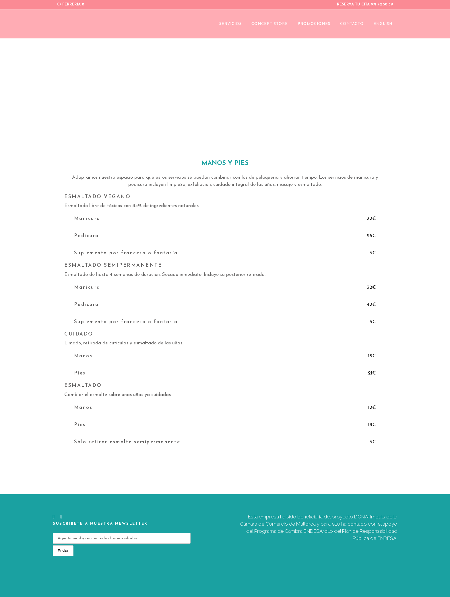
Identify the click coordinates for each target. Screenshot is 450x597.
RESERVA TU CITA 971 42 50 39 (365, 4)
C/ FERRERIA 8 (70, 4)
